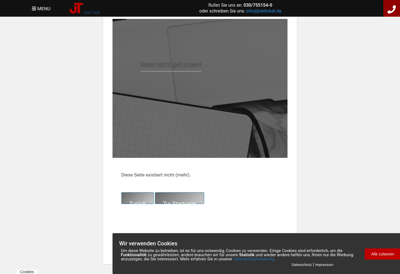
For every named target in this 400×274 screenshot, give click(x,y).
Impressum (324, 265)
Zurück (137, 202)
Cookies (27, 272)
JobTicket (91, 12)
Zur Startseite (179, 202)
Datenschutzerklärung (253, 258)
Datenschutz (302, 265)
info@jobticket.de (263, 11)
